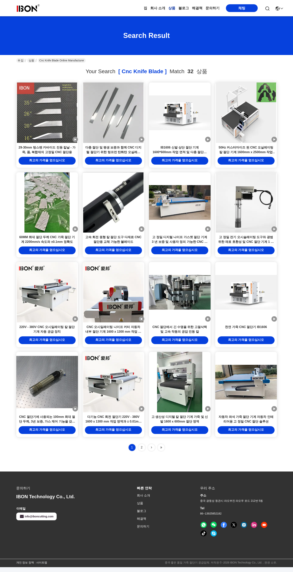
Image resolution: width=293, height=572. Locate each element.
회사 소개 (157, 8)
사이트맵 (41, 567)
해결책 (197, 8)
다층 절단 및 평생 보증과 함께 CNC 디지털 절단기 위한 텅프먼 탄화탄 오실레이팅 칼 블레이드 (113, 153)
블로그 (183, 8)
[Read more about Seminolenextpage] (151, 452)
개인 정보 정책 (25, 567)
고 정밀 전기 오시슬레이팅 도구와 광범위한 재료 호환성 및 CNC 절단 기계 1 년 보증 (246, 244)
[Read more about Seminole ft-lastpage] (161, 452)
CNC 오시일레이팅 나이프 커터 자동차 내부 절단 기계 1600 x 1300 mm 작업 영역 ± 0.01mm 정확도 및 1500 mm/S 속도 (113, 335)
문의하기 (213, 8)
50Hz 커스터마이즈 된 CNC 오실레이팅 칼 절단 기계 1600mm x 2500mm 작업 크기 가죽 (246, 153)
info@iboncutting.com (36, 521)
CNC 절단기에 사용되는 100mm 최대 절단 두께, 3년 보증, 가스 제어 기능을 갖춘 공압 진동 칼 (47, 426)
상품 (171, 8)
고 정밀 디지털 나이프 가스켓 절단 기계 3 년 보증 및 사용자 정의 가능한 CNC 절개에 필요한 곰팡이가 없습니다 (179, 244)
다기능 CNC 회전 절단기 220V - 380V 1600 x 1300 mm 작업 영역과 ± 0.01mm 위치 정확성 (113, 426)
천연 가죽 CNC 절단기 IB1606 (246, 330)
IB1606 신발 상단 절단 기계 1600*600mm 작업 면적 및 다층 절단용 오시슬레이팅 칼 (180, 153)
